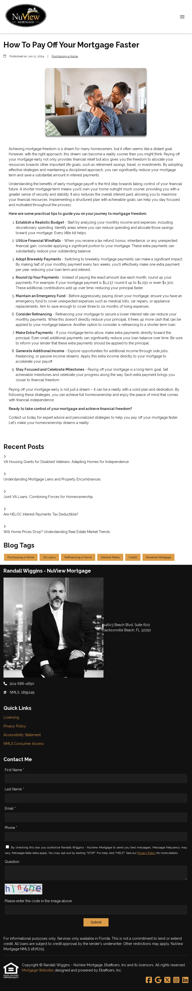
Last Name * (14, 789)
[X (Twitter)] (167, 980)
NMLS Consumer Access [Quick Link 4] (24, 744)
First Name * (14, 770)
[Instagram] (176, 980)
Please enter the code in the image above (38, 901)
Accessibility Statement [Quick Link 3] (22, 735)
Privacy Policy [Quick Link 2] (15, 726)
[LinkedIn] (185, 980)
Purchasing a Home (65, 56)
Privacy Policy (146, 853)
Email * (10, 808)
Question (12, 862)
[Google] (158, 980)
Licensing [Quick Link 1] (11, 717)
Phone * (11, 828)
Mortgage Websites (38, 970)
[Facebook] (149, 980)
